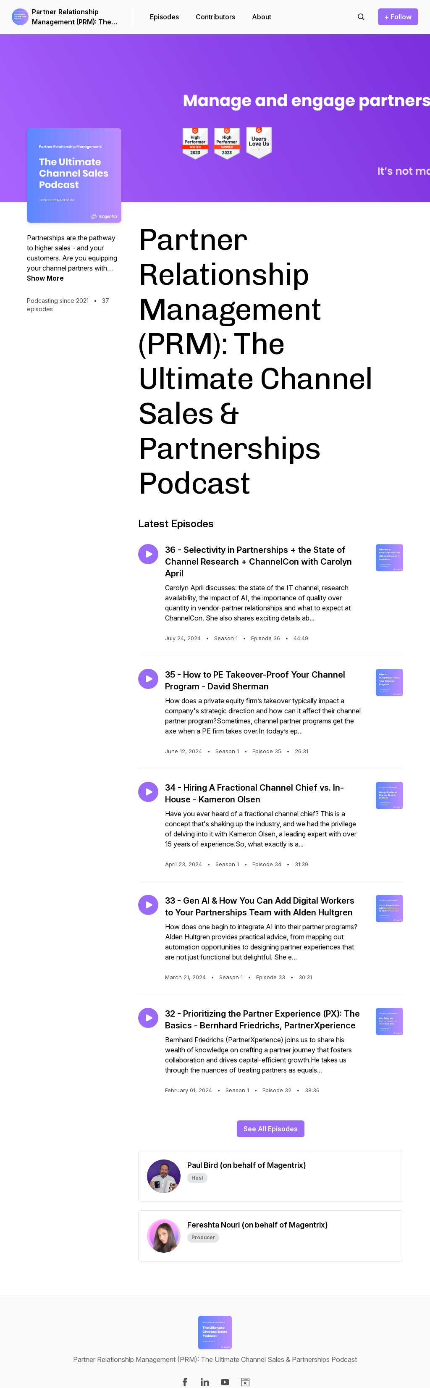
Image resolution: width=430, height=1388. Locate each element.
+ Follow (398, 17)
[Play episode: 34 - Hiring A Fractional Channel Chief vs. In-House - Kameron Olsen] (148, 792)
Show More (45, 278)
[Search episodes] (361, 17)
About (261, 17)
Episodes (164, 17)
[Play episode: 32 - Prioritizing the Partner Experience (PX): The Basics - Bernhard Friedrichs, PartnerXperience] (148, 1018)
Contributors (215, 17)
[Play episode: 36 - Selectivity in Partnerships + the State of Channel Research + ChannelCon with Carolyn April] (148, 554)
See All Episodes (271, 1129)
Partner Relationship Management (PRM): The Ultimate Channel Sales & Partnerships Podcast (72, 17)
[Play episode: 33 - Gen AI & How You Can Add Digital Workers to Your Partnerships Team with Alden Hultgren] (148, 905)
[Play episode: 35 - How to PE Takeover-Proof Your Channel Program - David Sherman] (148, 679)
